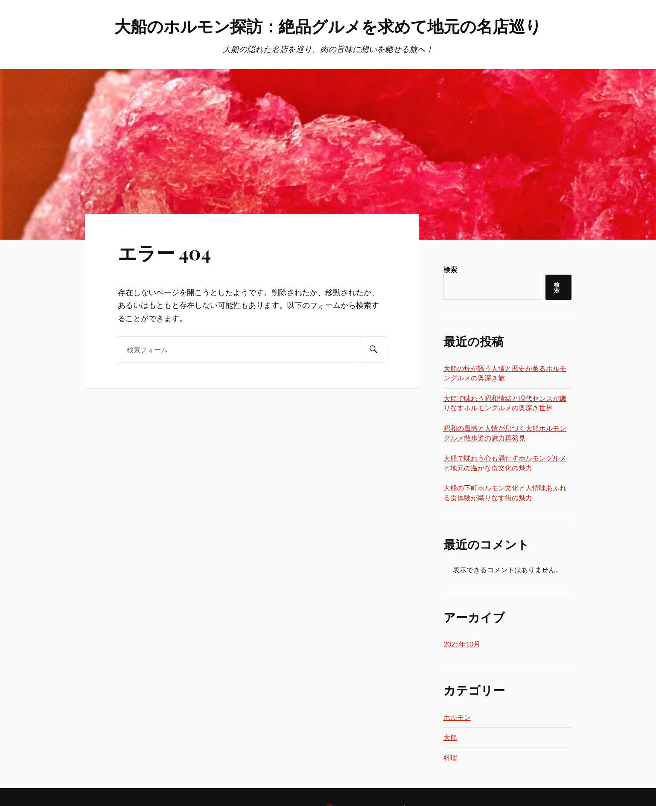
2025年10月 (461, 644)
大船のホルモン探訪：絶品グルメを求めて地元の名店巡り (328, 26)
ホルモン (457, 717)
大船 (450, 737)
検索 (450, 269)
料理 (450, 758)
